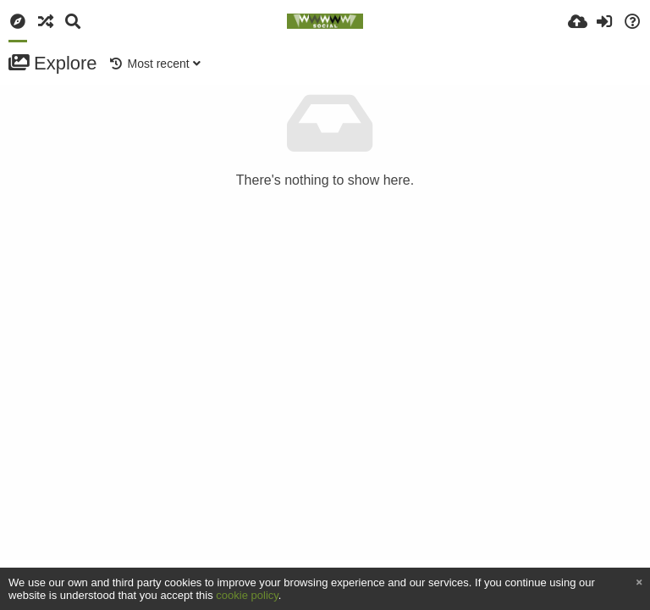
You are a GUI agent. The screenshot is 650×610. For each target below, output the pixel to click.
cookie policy (247, 595)
